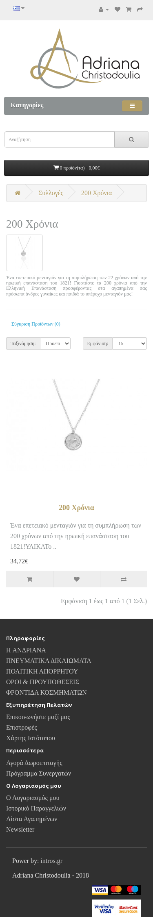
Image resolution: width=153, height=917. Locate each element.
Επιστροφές (21, 727)
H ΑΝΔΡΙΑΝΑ (26, 650)
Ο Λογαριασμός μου (32, 797)
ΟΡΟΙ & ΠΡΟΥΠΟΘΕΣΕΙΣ (42, 681)
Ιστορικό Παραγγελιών (36, 808)
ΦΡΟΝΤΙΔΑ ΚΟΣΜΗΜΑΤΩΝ (46, 692)
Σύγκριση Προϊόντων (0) (35, 324)
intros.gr (51, 860)
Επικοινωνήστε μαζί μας (38, 716)
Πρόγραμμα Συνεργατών (38, 773)
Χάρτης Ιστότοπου (30, 737)
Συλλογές (50, 192)
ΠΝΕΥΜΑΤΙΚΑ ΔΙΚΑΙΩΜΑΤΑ (48, 660)
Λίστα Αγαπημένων (31, 818)
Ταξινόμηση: (23, 343)
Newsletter (20, 829)
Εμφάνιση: (98, 343)
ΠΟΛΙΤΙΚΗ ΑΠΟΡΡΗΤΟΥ (42, 671)
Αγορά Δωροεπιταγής (34, 762)
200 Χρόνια (96, 192)
